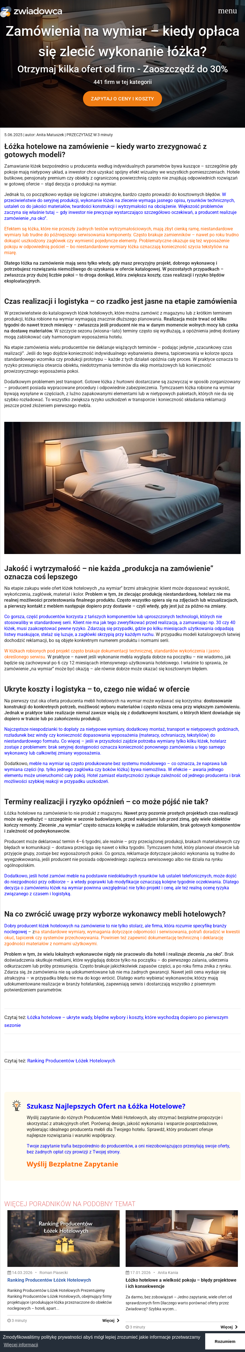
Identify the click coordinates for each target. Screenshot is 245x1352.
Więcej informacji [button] (21, 1344)
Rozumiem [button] (225, 1341)
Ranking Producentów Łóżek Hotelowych (71, 1061)
